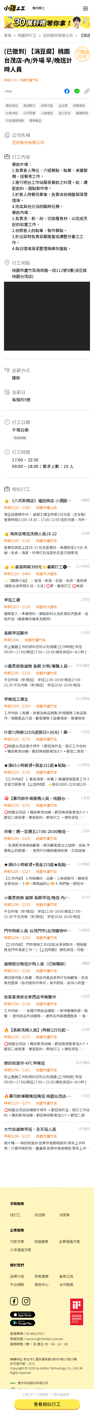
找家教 (64, 1214)
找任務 (40, 1214)
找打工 (15, 1214)
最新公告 (66, 1276)
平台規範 (17, 1284)
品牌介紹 (17, 1276)
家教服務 (42, 1276)
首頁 (8, 35)
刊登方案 (17, 1241)
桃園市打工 (27, 35)
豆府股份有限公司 (58, 35)
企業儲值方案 (69, 1241)
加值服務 (41, 1241)
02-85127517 (35, 1333)
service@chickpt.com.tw (44, 1338)
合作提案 (66, 1284)
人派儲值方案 (20, 1249)
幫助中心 (42, 1284)
